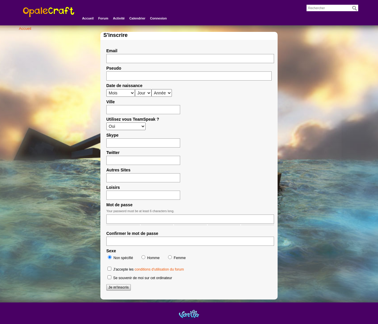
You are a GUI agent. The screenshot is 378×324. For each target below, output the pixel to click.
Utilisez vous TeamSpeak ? (132, 119)
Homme (150, 257)
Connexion (158, 18)
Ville (110, 101)
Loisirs (113, 187)
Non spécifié (120, 257)
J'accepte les (145, 269)
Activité (119, 18)
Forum (103, 18)
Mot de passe (119, 204)
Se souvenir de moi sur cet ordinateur (139, 277)
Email (111, 50)
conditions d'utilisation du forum (159, 269)
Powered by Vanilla (189, 314)
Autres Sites (118, 170)
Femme (177, 257)
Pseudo (113, 68)
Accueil (88, 18)
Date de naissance (124, 85)
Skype (112, 135)
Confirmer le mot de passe (132, 233)
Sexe (111, 250)
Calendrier (137, 18)
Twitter (113, 152)
